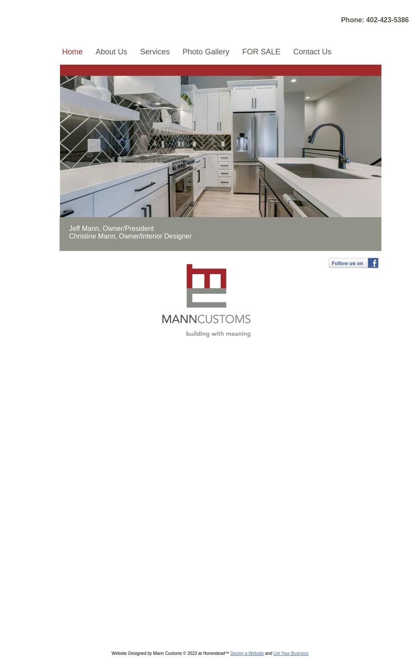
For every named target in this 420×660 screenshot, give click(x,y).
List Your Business (291, 653)
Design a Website (247, 653)
